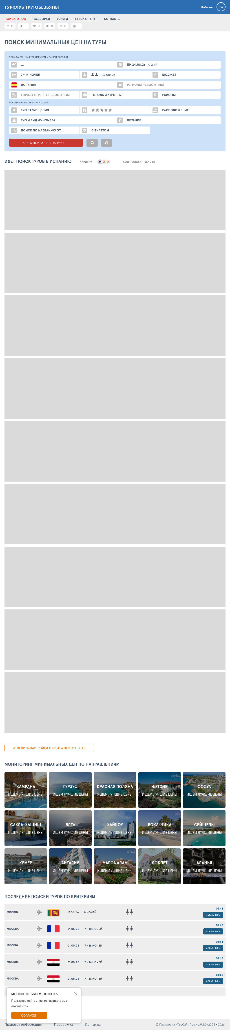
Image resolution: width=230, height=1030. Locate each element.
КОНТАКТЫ (112, 19)
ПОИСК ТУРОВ (15, 19)
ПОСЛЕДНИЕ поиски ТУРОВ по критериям (49, 896)
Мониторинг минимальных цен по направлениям (61, 764)
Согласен (29, 1015)
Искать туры (213, 914)
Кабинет (207, 7)
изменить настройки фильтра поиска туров (49, 748)
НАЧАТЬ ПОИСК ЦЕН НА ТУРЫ (46, 143)
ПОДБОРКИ (41, 19)
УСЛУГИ (62, 19)
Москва (13, 912)
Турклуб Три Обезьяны (31, 7)
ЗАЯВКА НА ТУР (86, 19)
